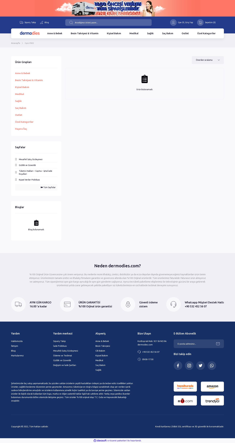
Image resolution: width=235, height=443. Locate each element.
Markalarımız (17, 355)
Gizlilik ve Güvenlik (62, 360)
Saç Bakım (100, 365)
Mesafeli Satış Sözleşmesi (65, 351)
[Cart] (206, 22)
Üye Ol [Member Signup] (181, 22)
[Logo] (30, 33)
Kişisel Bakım (101, 355)
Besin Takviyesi (102, 346)
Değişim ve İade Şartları (64, 365)
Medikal (99, 360)
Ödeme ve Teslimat (62, 355)
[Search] (108, 22)
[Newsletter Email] (199, 343)
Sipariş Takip (59, 341)
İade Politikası (60, 346)
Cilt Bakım (100, 351)
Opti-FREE (30, 43)
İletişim (14, 346)
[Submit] (218, 343)
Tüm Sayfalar (48, 187)
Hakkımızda (17, 341)
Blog (13, 351)
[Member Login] (173, 22)
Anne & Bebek (102, 341)
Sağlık (98, 370)
